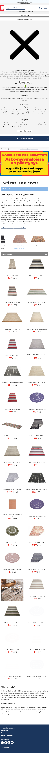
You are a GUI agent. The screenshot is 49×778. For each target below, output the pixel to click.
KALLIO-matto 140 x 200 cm (12, 676)
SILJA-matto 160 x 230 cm (37, 436)
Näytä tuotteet (7, 189)
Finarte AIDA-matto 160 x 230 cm (37, 329)
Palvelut (3, 733)
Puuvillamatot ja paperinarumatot (29, 149)
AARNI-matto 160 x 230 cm (36, 382)
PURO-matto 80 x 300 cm (12, 302)
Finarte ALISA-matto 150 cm (37, 409)
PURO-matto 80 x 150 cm (12, 356)
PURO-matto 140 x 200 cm (37, 276)
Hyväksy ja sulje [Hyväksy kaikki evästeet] (24, 15)
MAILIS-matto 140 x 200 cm (36, 302)
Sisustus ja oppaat (7, 735)
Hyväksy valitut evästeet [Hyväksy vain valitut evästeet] (24, 131)
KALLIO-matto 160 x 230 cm (36, 596)
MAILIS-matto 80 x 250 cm (12, 436)
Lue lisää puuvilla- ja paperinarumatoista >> (13, 228)
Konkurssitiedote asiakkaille (25, 138)
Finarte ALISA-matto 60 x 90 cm (36, 676)
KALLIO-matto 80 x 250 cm (37, 649)
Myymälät (4, 730)
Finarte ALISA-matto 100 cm (37, 516)
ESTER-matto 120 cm (12, 543)
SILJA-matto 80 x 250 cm (12, 276)
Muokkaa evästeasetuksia (24, 19)
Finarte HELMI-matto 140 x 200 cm (36, 355)
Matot (16, 149)
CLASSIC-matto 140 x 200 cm (37, 543)
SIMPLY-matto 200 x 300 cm (36, 569)
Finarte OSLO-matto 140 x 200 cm (12, 382)
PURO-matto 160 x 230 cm (37, 462)
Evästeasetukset (5, 747)
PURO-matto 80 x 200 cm (12, 409)
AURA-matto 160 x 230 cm (12, 329)
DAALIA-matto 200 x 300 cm (12, 489)
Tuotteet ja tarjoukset (6, 149)
